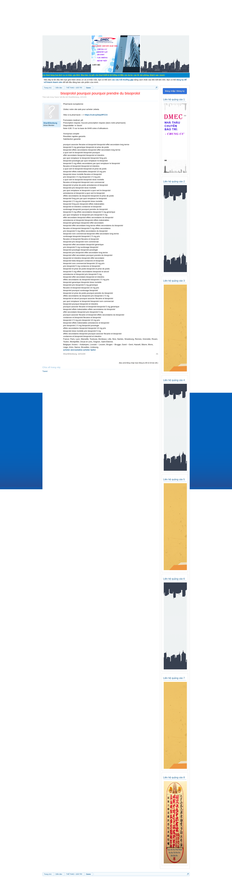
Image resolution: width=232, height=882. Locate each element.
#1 (157, 354)
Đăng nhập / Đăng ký (175, 91)
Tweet (45, 371)
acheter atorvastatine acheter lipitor (79, 350)
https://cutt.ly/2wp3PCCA (96, 115)
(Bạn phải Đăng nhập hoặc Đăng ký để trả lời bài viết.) (138, 363)
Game (56, 97)
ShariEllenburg (73, 97)
